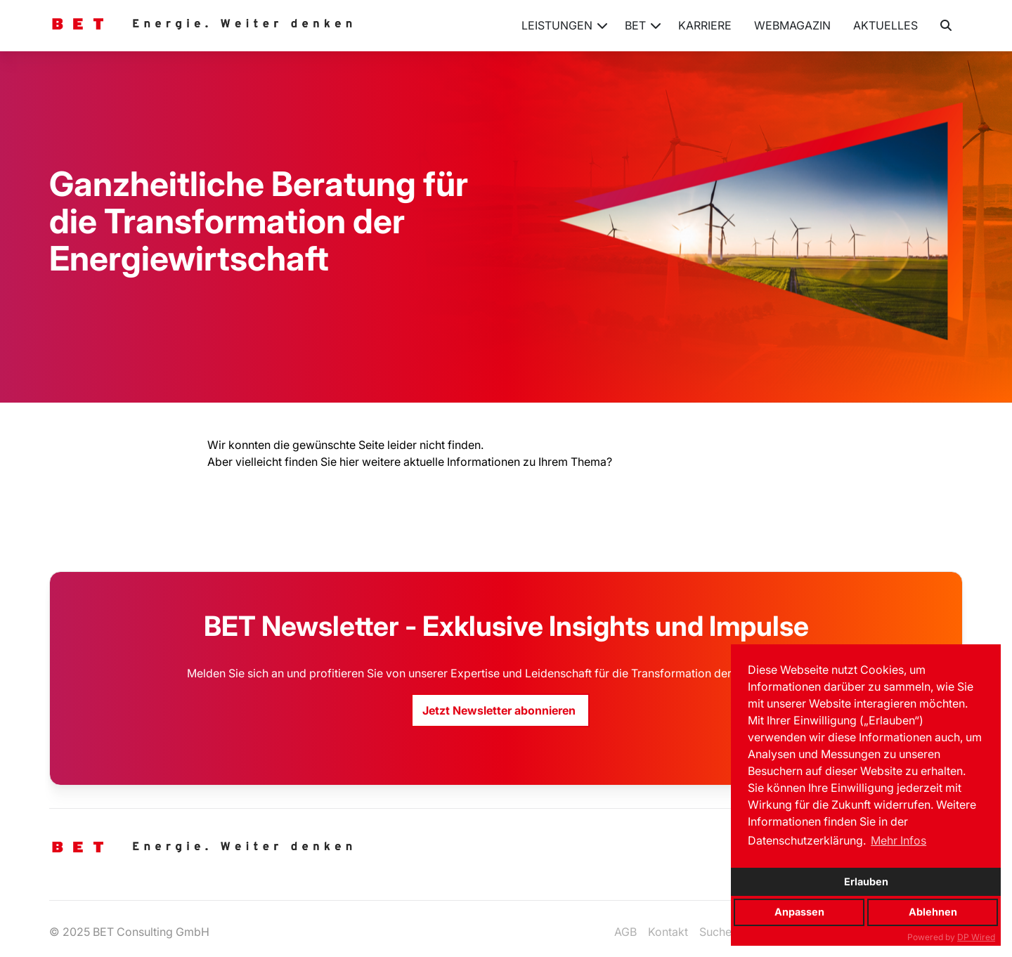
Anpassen (799, 912)
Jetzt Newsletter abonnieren (500, 710)
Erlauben (866, 881)
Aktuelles (885, 25)
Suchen (718, 932)
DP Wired (976, 937)
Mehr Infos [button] (898, 840)
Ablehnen (933, 912)
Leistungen (564, 31)
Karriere (705, 25)
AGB (625, 932)
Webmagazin (792, 25)
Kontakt (668, 932)
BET (643, 31)
